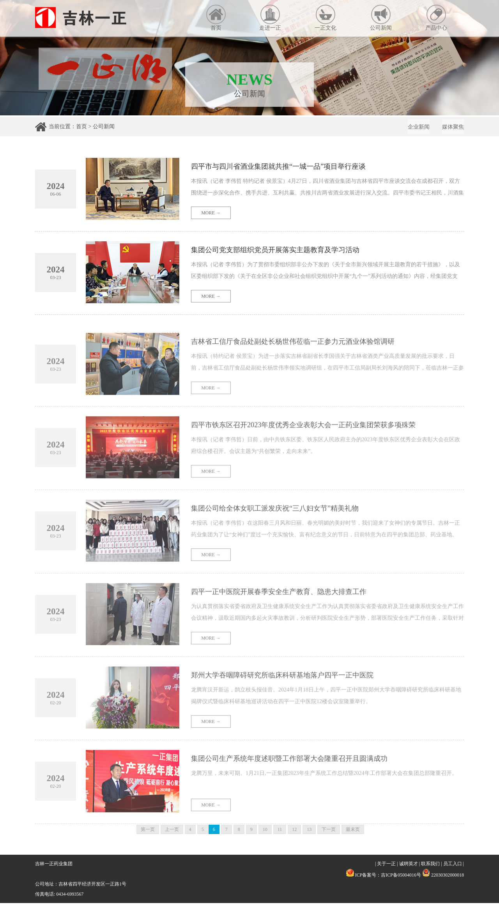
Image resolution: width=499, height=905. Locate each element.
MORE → (211, 220)
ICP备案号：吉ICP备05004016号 (388, 877)
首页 (216, 18)
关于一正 (386, 865)
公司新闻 (381, 18)
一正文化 (325, 18)
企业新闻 (414, 128)
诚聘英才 (408, 865)
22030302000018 (443, 877)
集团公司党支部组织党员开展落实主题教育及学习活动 (284, 257)
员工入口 (452, 865)
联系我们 (430, 865)
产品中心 (436, 18)
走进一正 (270, 18)
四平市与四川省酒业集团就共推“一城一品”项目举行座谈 (288, 173)
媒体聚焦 (451, 128)
